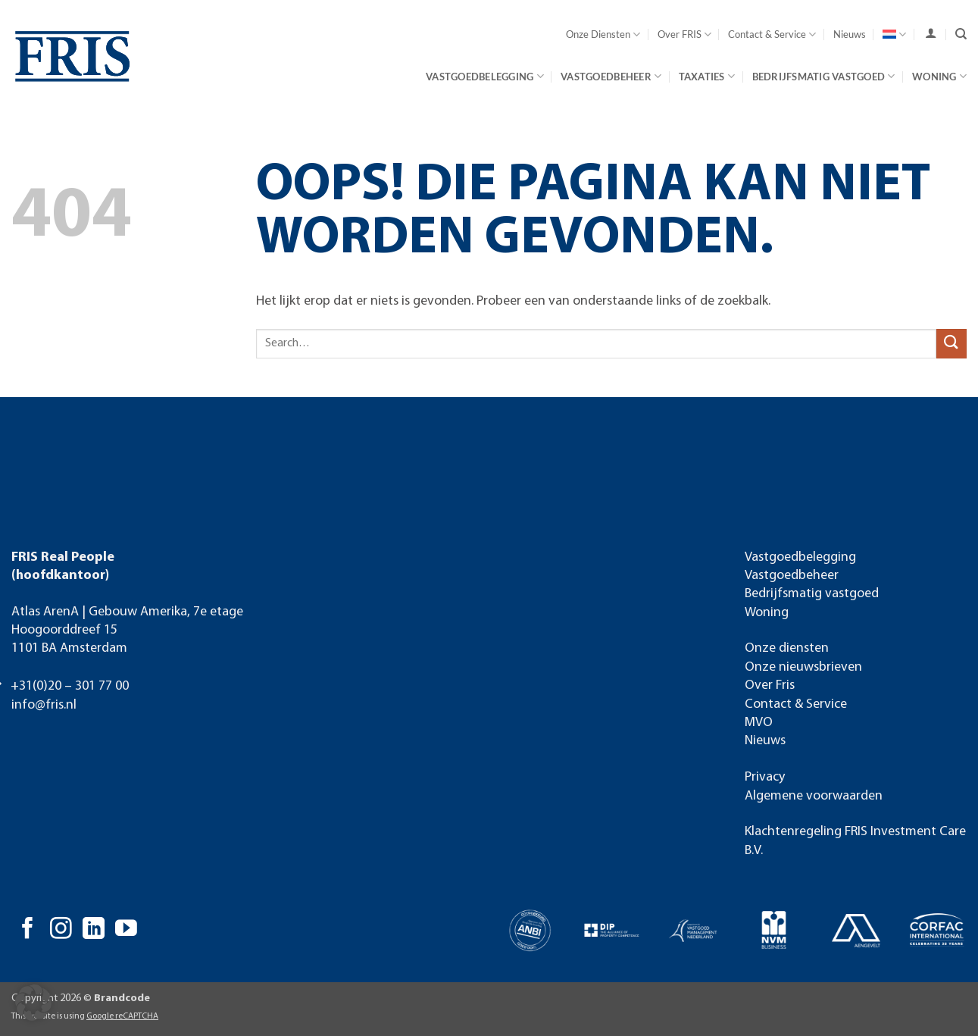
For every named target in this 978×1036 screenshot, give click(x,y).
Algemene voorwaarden (814, 796)
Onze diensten (787, 648)
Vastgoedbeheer (611, 76)
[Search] (961, 34)
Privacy (765, 777)
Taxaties (707, 76)
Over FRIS (684, 34)
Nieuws (849, 34)
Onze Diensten (603, 34)
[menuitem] (894, 34)
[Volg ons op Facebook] (28, 930)
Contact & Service (772, 34)
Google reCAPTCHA (122, 1016)
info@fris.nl (44, 705)
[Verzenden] (951, 343)
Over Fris (770, 685)
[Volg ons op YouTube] (126, 930)
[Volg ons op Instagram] (61, 930)
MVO (759, 722)
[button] (33, 1002)
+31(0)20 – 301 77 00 (70, 686)
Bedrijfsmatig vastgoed (823, 76)
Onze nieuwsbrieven (803, 667)
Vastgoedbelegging (485, 76)
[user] (930, 33)
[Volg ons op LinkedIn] (94, 930)
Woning (939, 76)
